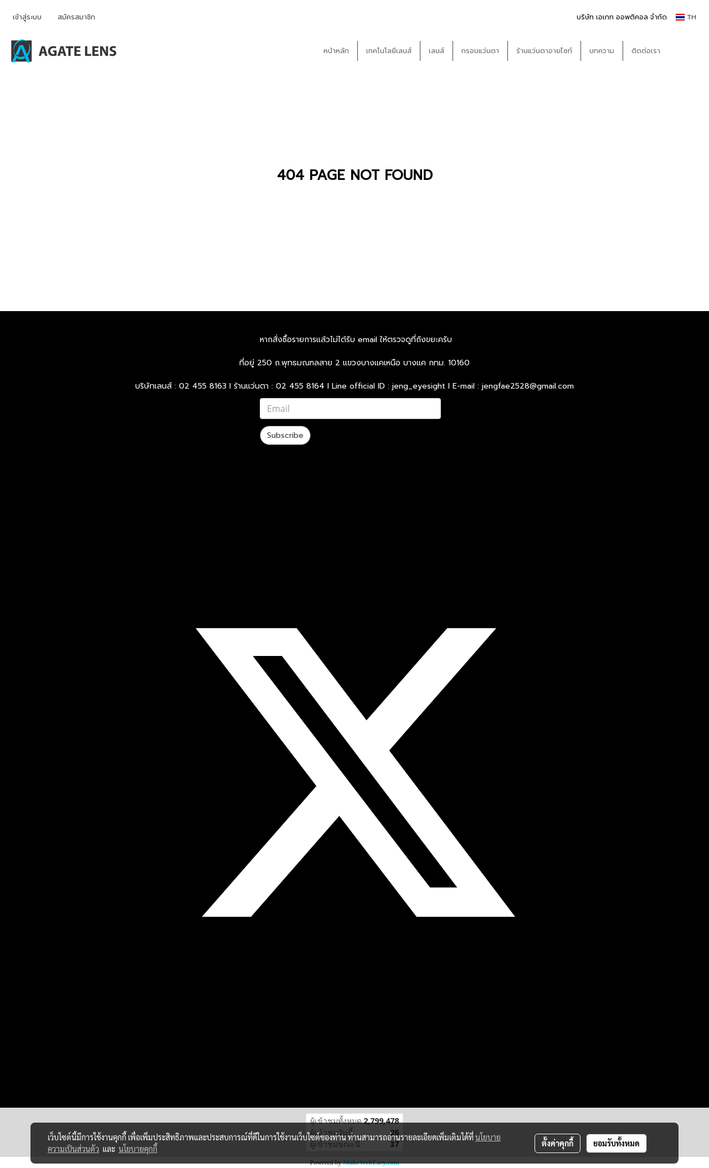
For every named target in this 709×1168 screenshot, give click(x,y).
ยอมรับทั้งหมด (616, 1143)
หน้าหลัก (336, 51)
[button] (685, 50)
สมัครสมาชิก (76, 17)
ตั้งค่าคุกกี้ (557, 1143)
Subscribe (285, 435)
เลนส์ (436, 51)
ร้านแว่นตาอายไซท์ (544, 51)
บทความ (601, 51)
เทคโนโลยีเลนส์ (389, 51)
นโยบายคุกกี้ (138, 1149)
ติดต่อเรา (645, 51)
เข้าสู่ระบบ (27, 17)
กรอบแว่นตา (480, 51)
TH (686, 17)
